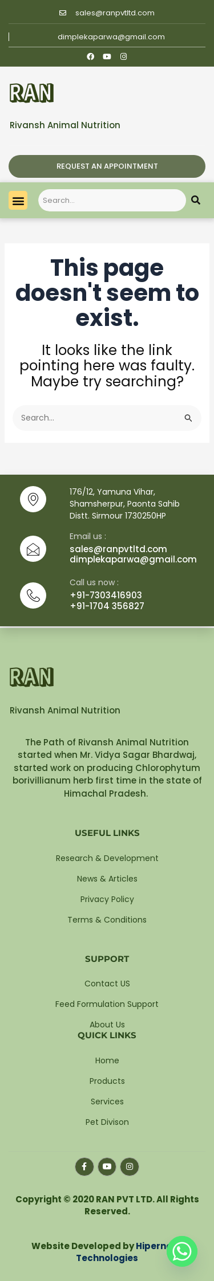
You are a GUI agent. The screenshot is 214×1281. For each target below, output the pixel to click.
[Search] (195, 200)
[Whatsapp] (182, 1251)
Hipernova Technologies (129, 1252)
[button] (18, 200)
